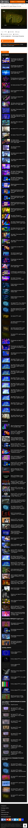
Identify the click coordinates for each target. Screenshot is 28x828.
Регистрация (20, 1)
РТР (8, 4)
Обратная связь (5, 812)
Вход (13, 1)
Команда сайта (5, 808)
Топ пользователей (6, 816)
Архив (2, 4)
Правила (3, 810)
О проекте (3, 805)
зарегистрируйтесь (14, 44)
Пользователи (4, 814)
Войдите (4, 44)
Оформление (15, 4)
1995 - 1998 (24, 4)
